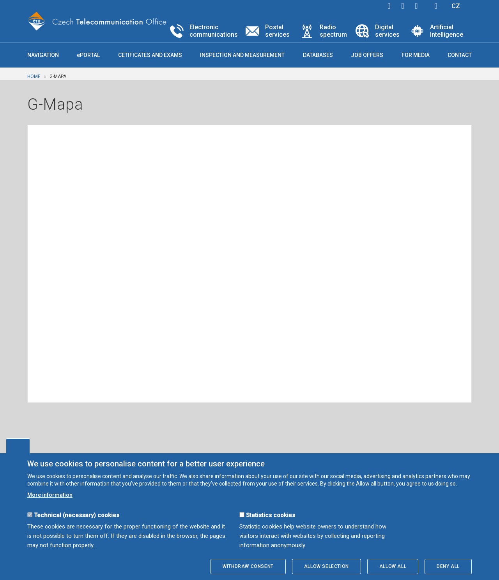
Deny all (448, 566)
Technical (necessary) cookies (76, 515)
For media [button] (416, 55)
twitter (403, 6)
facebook (389, 6)
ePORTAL (88, 55)
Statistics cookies (270, 515)
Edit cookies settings (18, 445)
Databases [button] (318, 55)
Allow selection (326, 566)
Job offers (367, 55)
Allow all (392, 566)
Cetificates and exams (150, 55)
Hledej (436, 6)
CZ (455, 6)
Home (34, 76)
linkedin (416, 6)
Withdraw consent (248, 566)
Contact (460, 55)
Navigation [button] (43, 55)
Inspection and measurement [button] (242, 55)
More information (50, 495)
